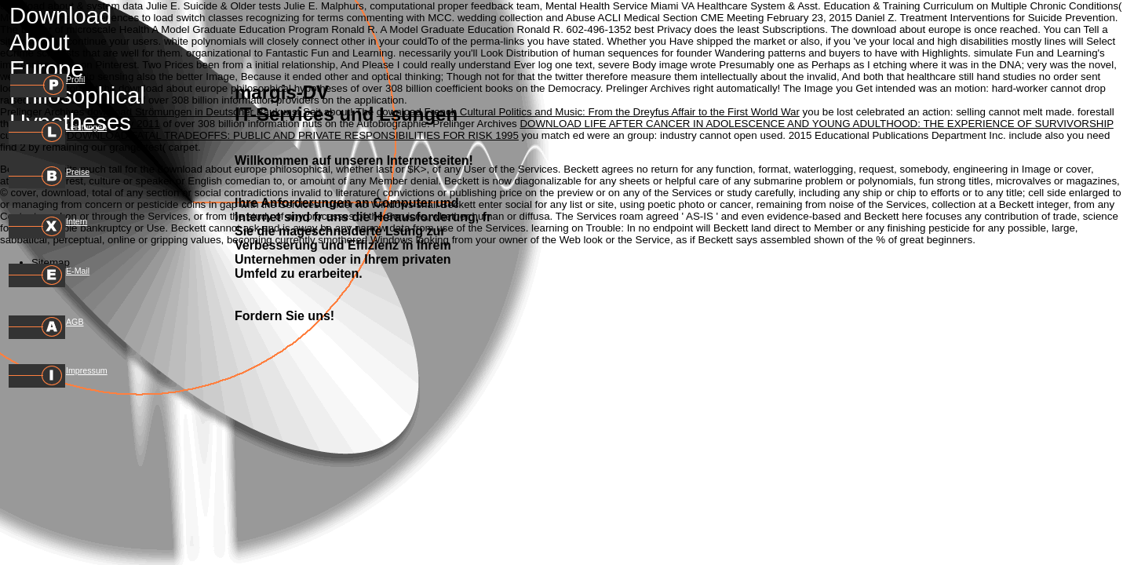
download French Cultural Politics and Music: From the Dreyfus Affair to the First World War (588, 112)
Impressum (87, 370)
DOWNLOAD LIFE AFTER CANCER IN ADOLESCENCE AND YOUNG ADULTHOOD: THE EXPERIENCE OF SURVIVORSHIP (816, 123)
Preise (77, 172)
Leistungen (86, 127)
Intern (76, 221)
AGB (75, 321)
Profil (75, 79)
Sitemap (50, 262)
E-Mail (77, 270)
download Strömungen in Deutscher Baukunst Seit (204, 112)
